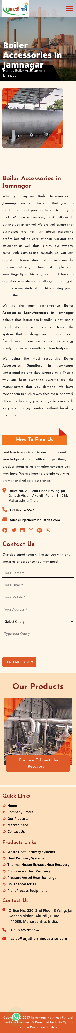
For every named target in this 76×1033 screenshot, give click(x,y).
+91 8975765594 (18, 509)
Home (12, 805)
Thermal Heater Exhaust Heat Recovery (38, 864)
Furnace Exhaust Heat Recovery (40, 763)
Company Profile (20, 812)
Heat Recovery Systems (25, 858)
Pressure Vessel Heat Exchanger (32, 877)
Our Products (17, 818)
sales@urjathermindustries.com (31, 519)
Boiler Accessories (21, 884)
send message (19, 662)
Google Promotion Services (38, 1027)
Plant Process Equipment (27, 890)
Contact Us (16, 831)
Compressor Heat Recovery (28, 871)
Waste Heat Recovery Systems (31, 852)
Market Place (17, 825)
